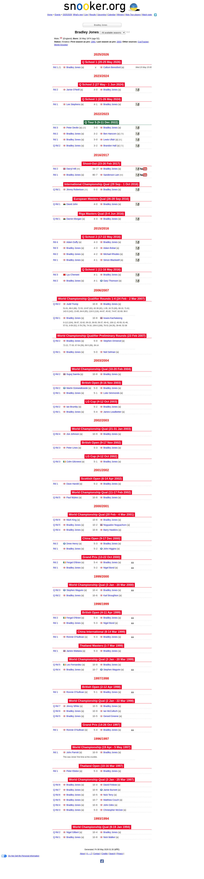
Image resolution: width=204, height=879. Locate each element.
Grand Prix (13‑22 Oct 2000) (101, 557)
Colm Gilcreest (73, 461)
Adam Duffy (72, 242)
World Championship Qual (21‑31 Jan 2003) (101, 428)
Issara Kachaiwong (112, 318)
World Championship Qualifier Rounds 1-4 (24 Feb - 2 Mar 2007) (101, 298)
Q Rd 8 (56, 784)
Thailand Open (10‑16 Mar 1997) (101, 766)
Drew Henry (72, 543)
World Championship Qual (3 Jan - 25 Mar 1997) (101, 779)
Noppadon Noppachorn (115, 525)
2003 (119, 42)
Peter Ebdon (72, 771)
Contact (96, 854)
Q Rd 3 (56, 447)
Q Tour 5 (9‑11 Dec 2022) (101, 122)
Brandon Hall (109, 145)
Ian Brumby (72, 406)
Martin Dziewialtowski (77, 388)
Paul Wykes (72, 497)
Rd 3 (55, 127)
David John (72, 204)
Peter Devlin (72, 127)
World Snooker (61, 45)
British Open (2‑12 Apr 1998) (101, 687)
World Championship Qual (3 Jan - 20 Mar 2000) (101, 584)
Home (49, 15)
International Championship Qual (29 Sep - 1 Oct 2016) (101, 184)
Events (58, 15)
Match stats (147, 15)
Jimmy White (72, 706)
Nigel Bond (108, 567)
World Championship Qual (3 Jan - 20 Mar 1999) (101, 659)
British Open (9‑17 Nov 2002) (101, 442)
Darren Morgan (73, 219)
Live (86, 15)
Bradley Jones (73, 67)
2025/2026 (67, 15)
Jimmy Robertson (75, 189)
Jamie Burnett (110, 790)
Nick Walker (109, 837)
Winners (120, 15)
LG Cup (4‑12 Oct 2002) (101, 456)
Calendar (111, 15)
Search (112, 854)
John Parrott (72, 752)
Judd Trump (72, 304)
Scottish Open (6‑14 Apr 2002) (101, 478)
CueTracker (143, 42)
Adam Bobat (109, 248)
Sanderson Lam (111, 175)
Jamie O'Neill (73, 89)
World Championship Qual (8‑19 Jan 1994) (101, 827)
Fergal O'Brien (73, 562)
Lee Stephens (73, 104)
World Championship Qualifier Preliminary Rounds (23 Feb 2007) (101, 335)
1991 (93, 42)
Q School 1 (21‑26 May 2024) (101, 99)
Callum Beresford (112, 67)
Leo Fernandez (73, 664)
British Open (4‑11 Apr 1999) (101, 612)
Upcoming (101, 15)
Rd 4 (55, 242)
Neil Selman (109, 352)
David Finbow (110, 784)
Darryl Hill (71, 168)
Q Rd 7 (56, 706)
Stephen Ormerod (112, 341)
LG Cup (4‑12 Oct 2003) (101, 401)
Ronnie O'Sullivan (75, 637)
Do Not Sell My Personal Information (20, 856)
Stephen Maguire (75, 590)
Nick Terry (108, 795)
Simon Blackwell (111, 260)
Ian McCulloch (110, 711)
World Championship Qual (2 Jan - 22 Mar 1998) (101, 700)
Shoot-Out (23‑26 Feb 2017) (101, 163)
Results (93, 15)
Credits (105, 854)
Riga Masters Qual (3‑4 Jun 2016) (101, 213)
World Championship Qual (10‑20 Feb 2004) (101, 369)
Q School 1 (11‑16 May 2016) (101, 269)
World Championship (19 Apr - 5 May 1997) (101, 747)
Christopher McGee (113, 810)
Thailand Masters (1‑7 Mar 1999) (101, 645)
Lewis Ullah (109, 139)
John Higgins (109, 548)
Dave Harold (72, 483)
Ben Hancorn (110, 133)
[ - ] (128, 32)
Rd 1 (55, 67)
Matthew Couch (111, 800)
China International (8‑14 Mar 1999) (101, 631)
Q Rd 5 (56, 497)
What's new (78, 15)
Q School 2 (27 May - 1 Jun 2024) (101, 84)
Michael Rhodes (111, 254)
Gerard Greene (110, 716)
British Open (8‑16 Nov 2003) (101, 382)
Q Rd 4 (56, 434)
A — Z (89, 854)
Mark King (71, 520)
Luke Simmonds (111, 393)
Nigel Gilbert (72, 832)
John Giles (108, 805)
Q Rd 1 (56, 189)
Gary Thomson (110, 280)
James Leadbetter (112, 412)
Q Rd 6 (56, 520)
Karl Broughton (110, 595)
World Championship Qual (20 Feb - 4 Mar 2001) (101, 514)
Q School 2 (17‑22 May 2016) (101, 236)
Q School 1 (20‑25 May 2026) (101, 62)
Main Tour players (133, 15)
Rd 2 (55, 89)
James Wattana (74, 651)
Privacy (120, 854)
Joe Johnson (72, 434)
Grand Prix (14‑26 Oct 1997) (101, 724)
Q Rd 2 (56, 145)
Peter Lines (72, 447)
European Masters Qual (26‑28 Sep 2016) (101, 198)
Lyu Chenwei (72, 274)
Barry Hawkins (110, 530)
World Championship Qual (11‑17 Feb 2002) (101, 492)
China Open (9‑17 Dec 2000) (101, 538)
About (82, 854)
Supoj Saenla (73, 374)
